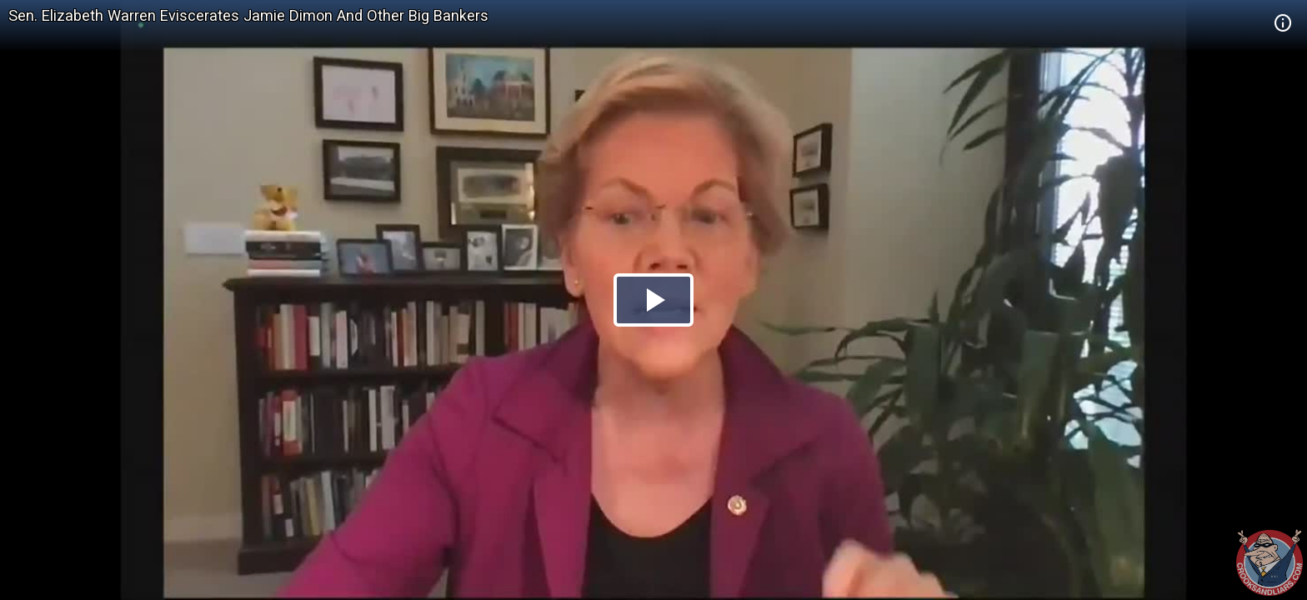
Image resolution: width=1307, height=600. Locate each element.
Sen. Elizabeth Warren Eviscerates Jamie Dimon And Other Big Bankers (248, 15)
